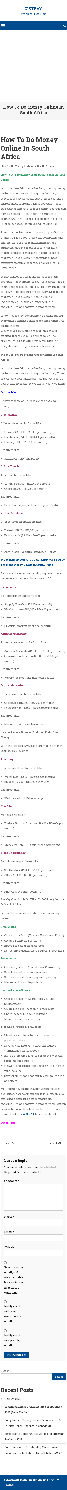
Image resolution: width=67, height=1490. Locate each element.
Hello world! (12, 1399)
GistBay (33, 8)
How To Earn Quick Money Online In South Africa (57, 1143)
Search (5, 1371)
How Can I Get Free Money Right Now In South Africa (12, 1143)
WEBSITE (28, 1114)
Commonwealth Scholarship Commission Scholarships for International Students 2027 (33, 1450)
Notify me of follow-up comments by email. (13, 1314)
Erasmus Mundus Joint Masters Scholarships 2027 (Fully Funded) (33, 1409)
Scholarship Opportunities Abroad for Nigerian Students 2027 (34, 1436)
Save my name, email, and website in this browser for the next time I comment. (14, 1280)
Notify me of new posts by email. (12, 1340)
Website (9, 1247)
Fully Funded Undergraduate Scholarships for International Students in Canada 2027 (34, 1423)
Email (9, 1232)
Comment (11, 1181)
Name (9, 1216)
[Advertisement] (33, 66)
